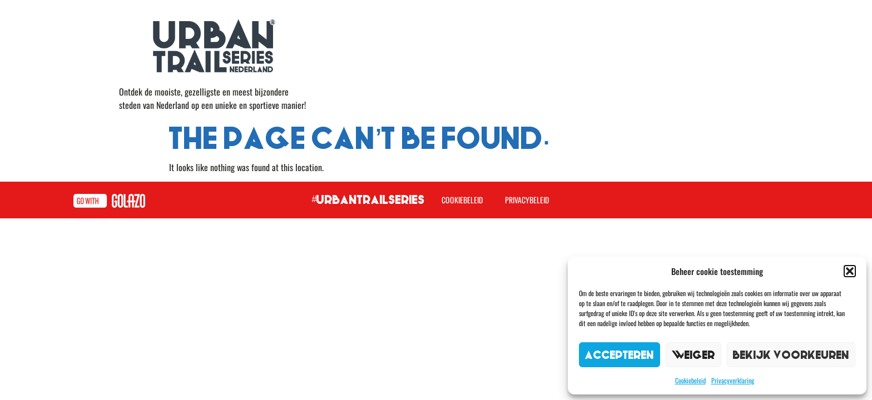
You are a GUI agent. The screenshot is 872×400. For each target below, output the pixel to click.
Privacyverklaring (732, 380)
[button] (849, 271)
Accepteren (619, 355)
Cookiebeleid (690, 380)
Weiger (693, 355)
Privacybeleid (527, 200)
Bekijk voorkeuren (791, 355)
